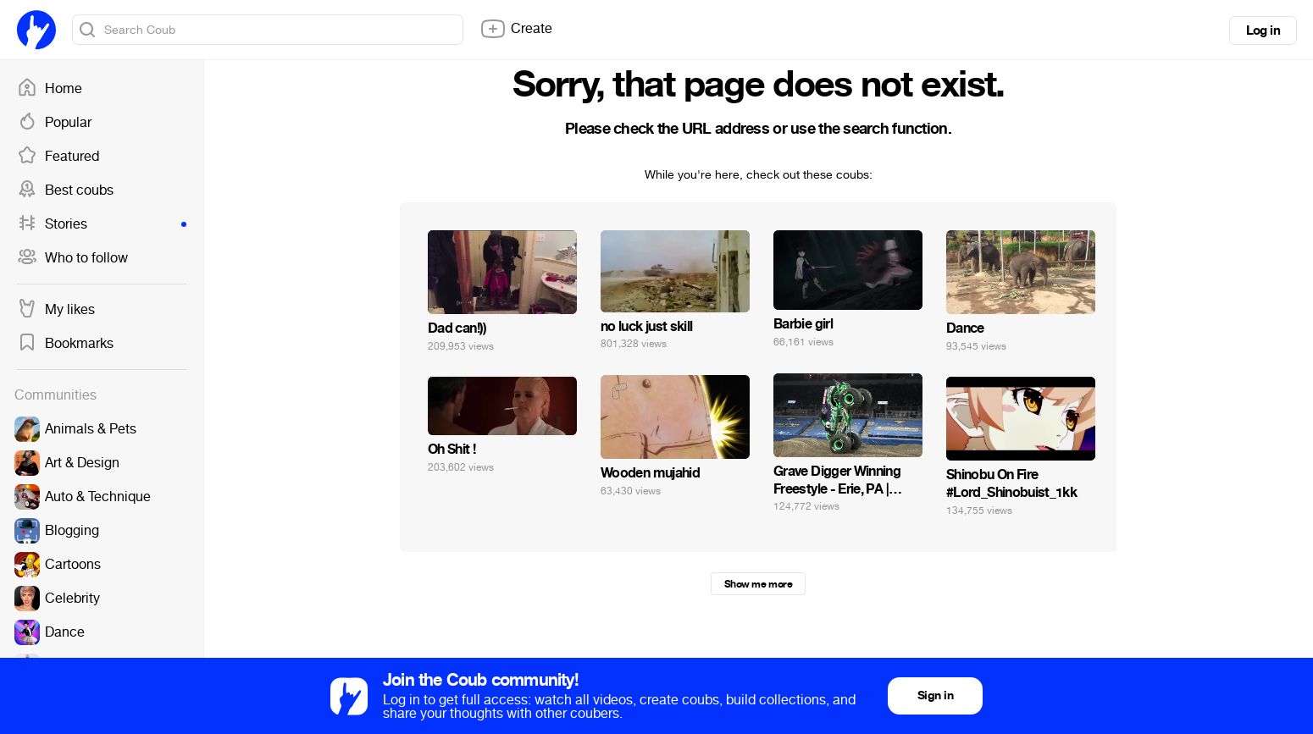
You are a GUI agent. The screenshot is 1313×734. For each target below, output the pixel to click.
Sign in (935, 695)
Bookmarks (65, 344)
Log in (1263, 30)
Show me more (758, 584)
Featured (58, 156)
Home (49, 89)
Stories (101, 224)
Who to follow (72, 258)
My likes (56, 310)
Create (515, 28)
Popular (54, 123)
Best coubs (65, 190)
